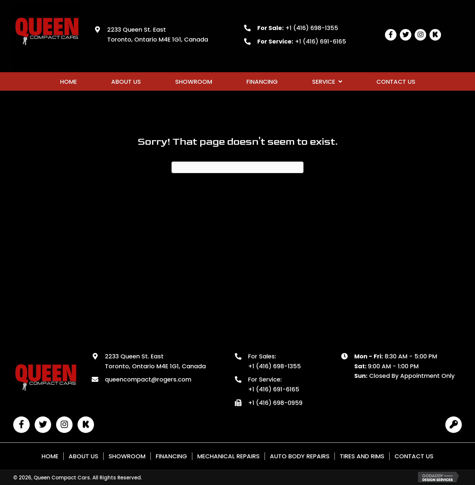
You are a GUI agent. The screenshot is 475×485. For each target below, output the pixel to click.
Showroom (127, 456)
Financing (171, 456)
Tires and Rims (362, 456)
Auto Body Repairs (300, 456)
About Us (83, 456)
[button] (390, 35)
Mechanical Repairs (228, 456)
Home (50, 456)
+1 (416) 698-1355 (311, 28)
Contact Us (414, 456)
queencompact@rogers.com (148, 379)
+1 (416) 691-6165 (320, 41)
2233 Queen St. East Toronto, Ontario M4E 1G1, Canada (155, 361)
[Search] (237, 167)
